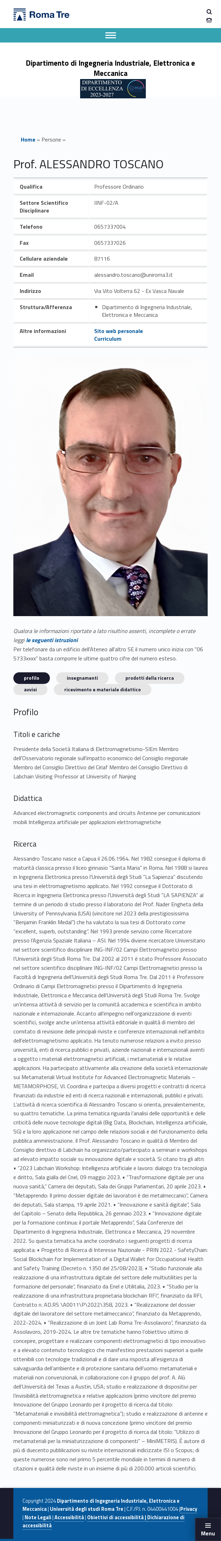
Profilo (31, 677)
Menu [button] (208, 1533)
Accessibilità (69, 1517)
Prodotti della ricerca (149, 677)
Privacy (188, 1509)
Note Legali (38, 1517)
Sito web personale (118, 331)
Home (28, 139)
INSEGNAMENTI (82, 677)
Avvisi (30, 689)
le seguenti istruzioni (52, 640)
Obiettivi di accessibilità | (117, 1517)
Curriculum (108, 338)
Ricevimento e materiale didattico (102, 689)
